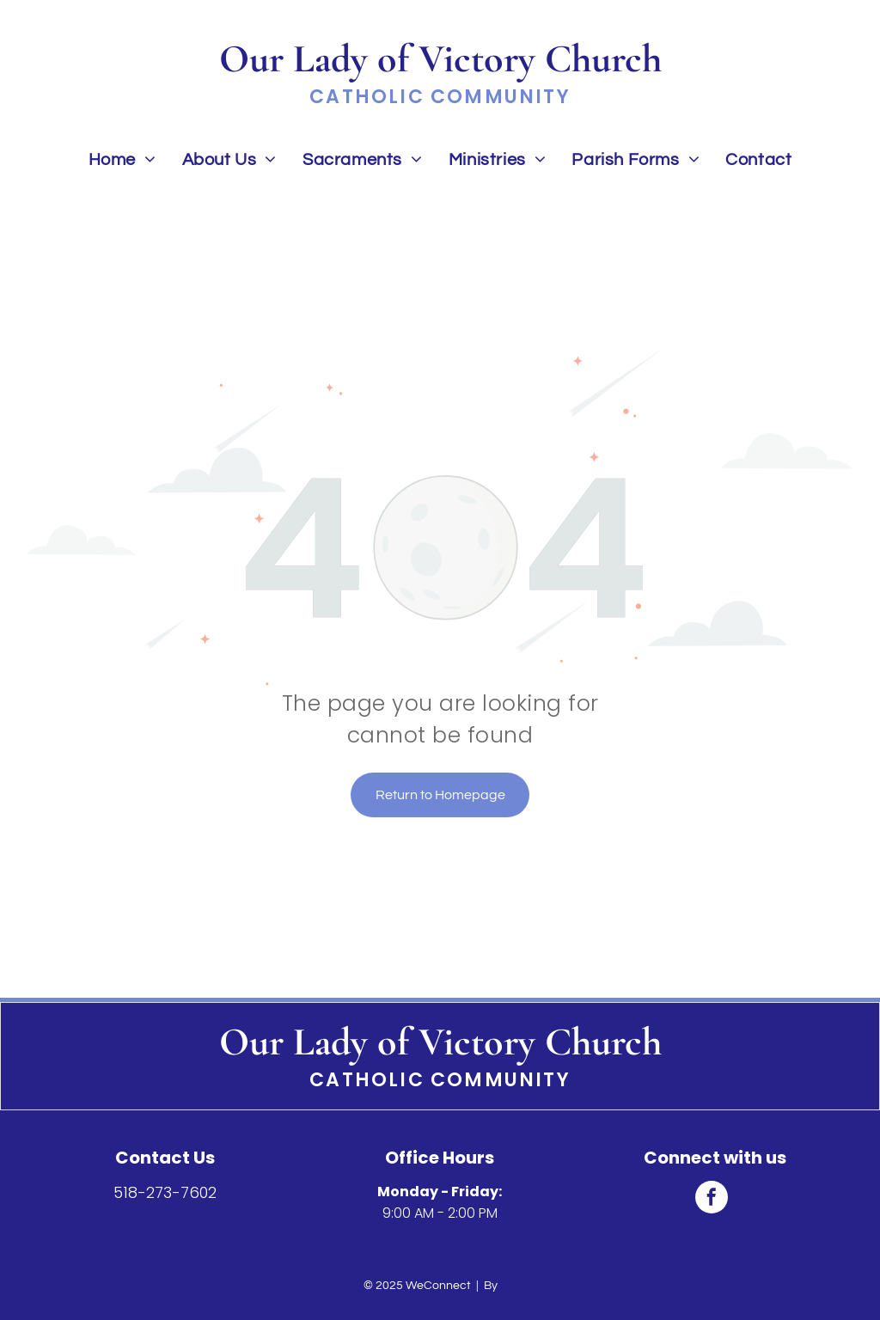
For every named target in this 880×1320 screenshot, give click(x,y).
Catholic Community (440, 1079)
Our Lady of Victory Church (440, 1042)
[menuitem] (122, 159)
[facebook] (711, 1199)
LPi (508, 1286)
